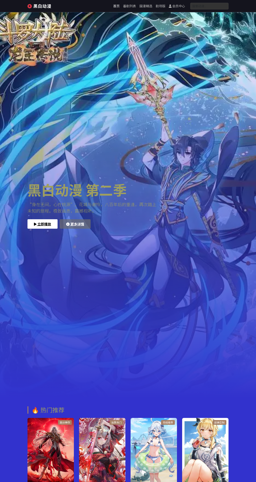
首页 (116, 6)
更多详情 (75, 224)
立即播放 (42, 224)
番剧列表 (129, 6)
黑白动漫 (39, 6)
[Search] (209, 6)
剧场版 (160, 6)
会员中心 (177, 6)
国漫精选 (145, 6)
